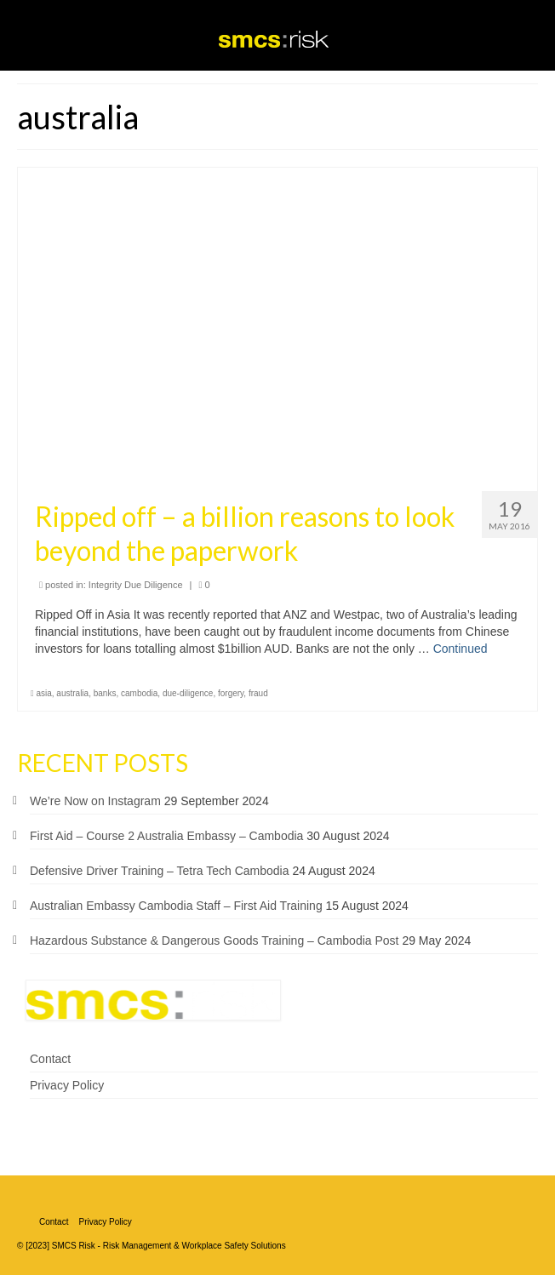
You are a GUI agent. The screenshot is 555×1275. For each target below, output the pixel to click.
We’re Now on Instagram (95, 801)
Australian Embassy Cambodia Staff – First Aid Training (176, 905)
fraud (258, 693)
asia (43, 693)
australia (72, 693)
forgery (230, 693)
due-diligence (188, 693)
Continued (460, 648)
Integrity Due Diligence (136, 585)
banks (105, 693)
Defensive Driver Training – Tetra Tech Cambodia (159, 871)
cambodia (139, 693)
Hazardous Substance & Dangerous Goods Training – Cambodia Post (214, 940)
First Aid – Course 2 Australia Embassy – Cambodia (166, 836)
